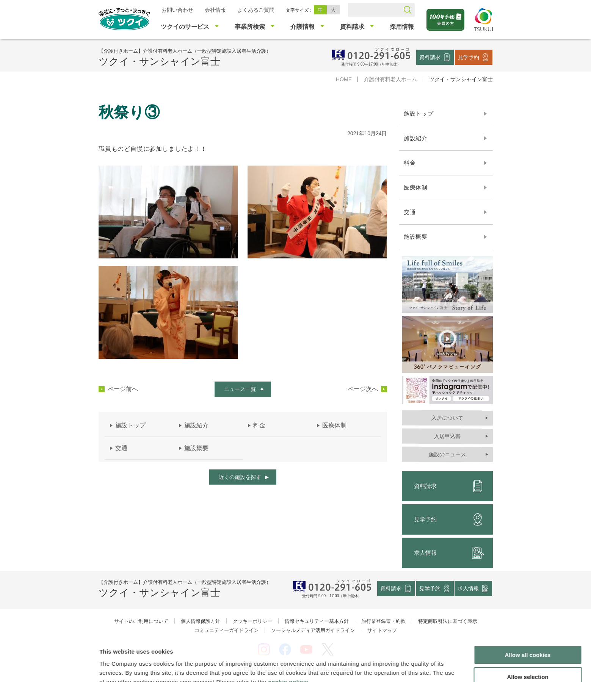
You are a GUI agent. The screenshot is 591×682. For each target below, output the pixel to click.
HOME (343, 79)
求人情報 (448, 553)
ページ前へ (122, 389)
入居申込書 (447, 436)
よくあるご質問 (255, 10)
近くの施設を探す (239, 477)
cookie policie (288, 642)
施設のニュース (447, 454)
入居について (447, 418)
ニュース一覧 (240, 389)
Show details (397, 667)
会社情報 (215, 10)
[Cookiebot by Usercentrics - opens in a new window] (49, 667)
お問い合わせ (177, 10)
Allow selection (527, 638)
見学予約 (468, 57)
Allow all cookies (528, 615)
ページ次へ (362, 389)
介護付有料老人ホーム (390, 79)
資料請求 (430, 57)
